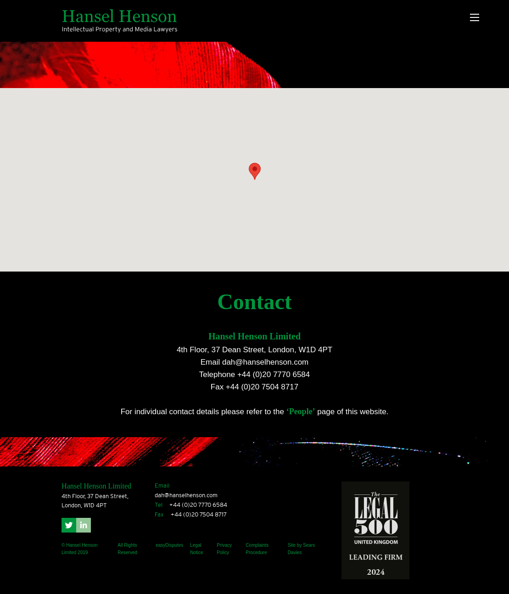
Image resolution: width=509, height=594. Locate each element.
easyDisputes (169, 545)
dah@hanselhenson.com (265, 362)
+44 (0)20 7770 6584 (273, 374)
